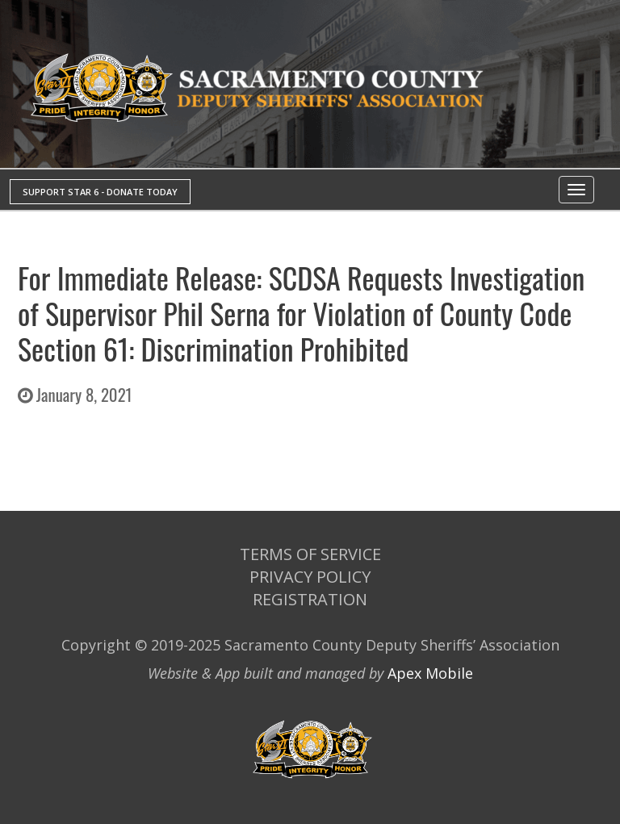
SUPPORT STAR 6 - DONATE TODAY (100, 192)
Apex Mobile (430, 673)
